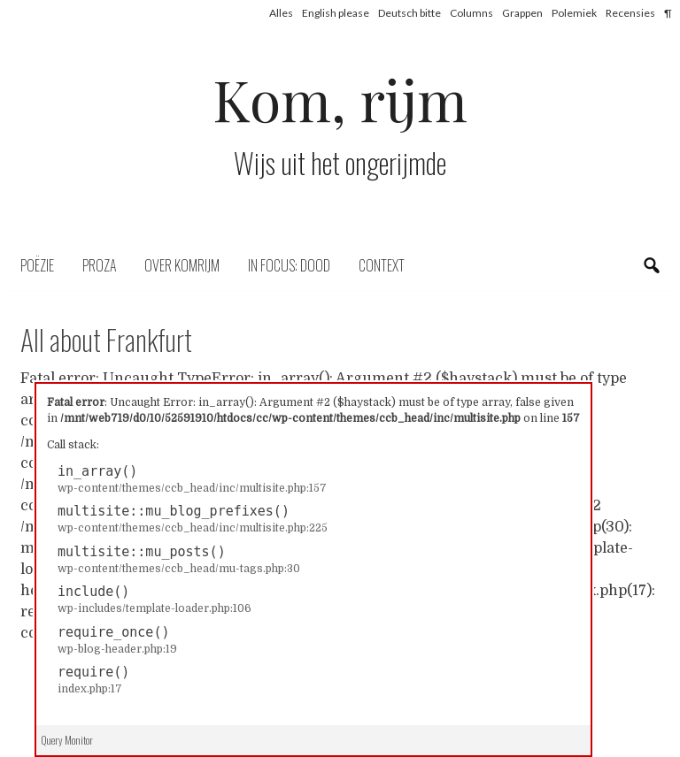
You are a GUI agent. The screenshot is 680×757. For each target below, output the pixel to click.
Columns (471, 12)
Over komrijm (182, 265)
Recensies (630, 12)
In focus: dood (289, 265)
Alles (281, 12)
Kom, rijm (340, 98)
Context (382, 265)
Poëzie (37, 265)
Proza (99, 265)
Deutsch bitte (409, 12)
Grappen (522, 12)
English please (335, 12)
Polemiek (574, 12)
